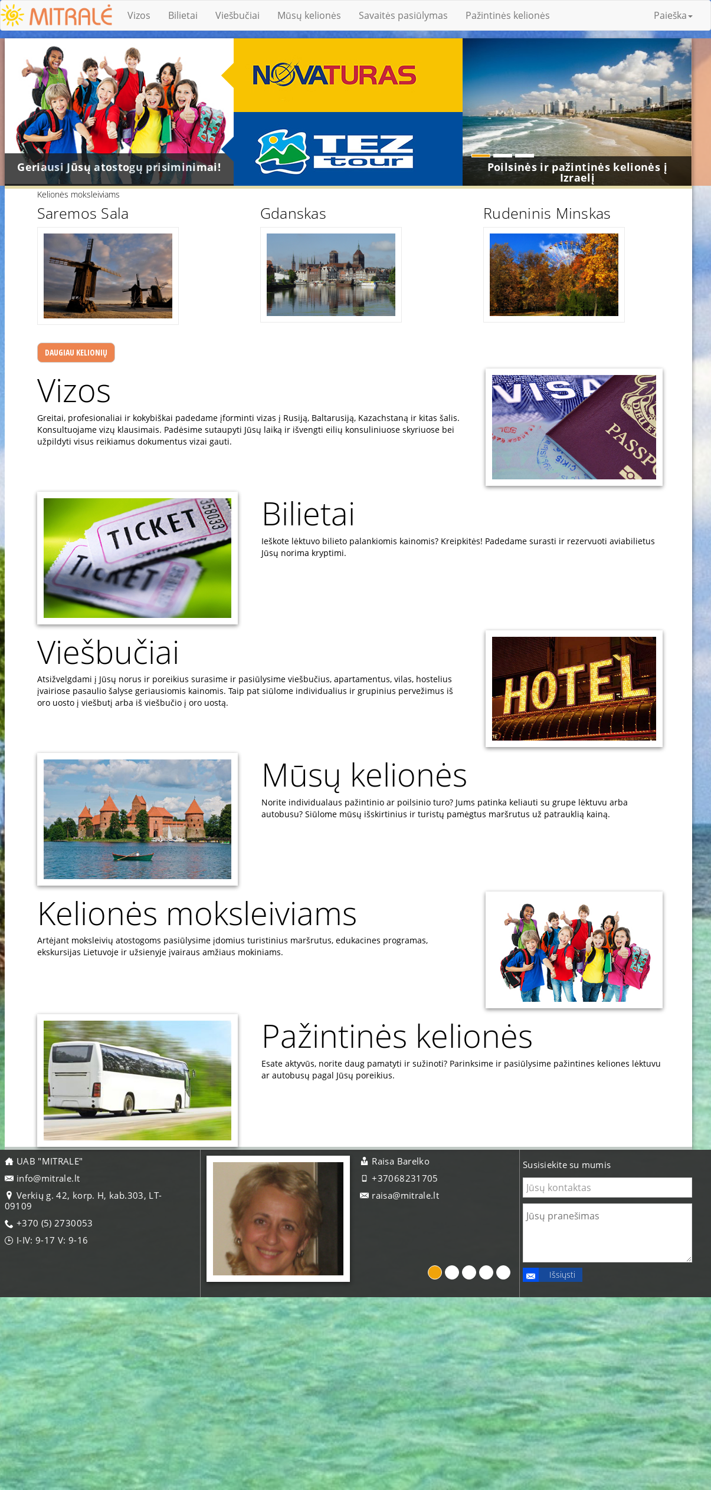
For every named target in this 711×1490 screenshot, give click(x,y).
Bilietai (183, 15)
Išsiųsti (549, 1412)
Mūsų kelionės (309, 15)
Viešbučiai (237, 15)
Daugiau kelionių (87, 407)
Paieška (673, 15)
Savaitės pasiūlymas (403, 15)
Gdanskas (287, 261)
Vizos (138, 15)
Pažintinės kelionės (508, 15)
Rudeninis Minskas (544, 261)
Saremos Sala (74, 261)
